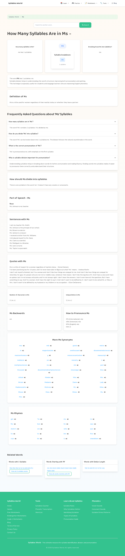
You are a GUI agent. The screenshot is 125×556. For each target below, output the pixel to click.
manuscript (103, 355)
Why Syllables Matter (72, 509)
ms (49, 365)
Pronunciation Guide (71, 519)
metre (103, 345)
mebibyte (22, 360)
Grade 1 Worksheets (14, 519)
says (91, 424)
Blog (9, 522)
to (19, 468)
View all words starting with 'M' (59, 474)
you (103, 468)
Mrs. (103, 377)
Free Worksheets (13, 512)
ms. (65, 419)
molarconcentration (75, 355)
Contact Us (11, 532)
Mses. (49, 392)
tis (12, 434)
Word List (39, 512)
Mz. (76, 387)
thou (103, 370)
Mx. (103, 392)
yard (103, 365)
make (58, 468)
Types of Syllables (70, 516)
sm (49, 360)
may (70, 468)
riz (91, 419)
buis (38, 424)
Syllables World (15, 3)
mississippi (76, 370)
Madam (49, 377)
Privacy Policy (12, 529)
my (48, 468)
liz (38, 434)
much (63, 468)
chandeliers (94, 438)
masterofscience (22, 355)
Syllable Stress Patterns (101, 512)
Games (9, 509)
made (74, 468)
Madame (49, 382)
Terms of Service (13, 526)
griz (12, 419)
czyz (12, 438)
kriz (65, 434)
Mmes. (76, 392)
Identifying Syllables (71, 512)
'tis (38, 419)
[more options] (115, 121)
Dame (76, 382)
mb (76, 365)
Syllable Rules (69, 506)
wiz (38, 429)
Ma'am (22, 382)
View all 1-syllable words (19, 471)
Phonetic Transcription (43, 509)
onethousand (76, 350)
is (64, 438)
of (31, 468)
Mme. (103, 387)
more (54, 468)
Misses (22, 392)
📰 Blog (114, 3)
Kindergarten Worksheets (16, 516)
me (51, 468)
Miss (76, 377)
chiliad (22, 377)
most (67, 468)
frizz (91, 434)
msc (22, 345)
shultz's (14, 429)
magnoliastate (49, 350)
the (11, 468)
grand (76, 345)
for (100, 468)
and (25, 468)
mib (49, 345)
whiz (65, 429)
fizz (12, 424)
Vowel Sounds (97, 506)
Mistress (49, 387)
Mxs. (22, 397)
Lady (103, 382)
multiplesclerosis (22, 365)
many (49, 470)
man (53, 470)
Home (9, 506)
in (96, 468)
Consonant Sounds (98, 509)
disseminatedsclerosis (103, 350)
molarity (76, 360)
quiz (91, 429)
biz (38, 438)
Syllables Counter (42, 506)
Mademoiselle (22, 387)
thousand (22, 370)
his (65, 424)
